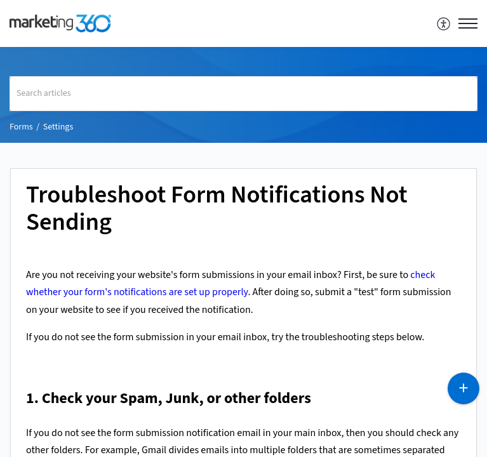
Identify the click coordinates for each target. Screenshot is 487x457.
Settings (58, 127)
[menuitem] (444, 23)
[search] (243, 93)
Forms (21, 127)
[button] (444, 23)
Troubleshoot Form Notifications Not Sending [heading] (217, 209)
